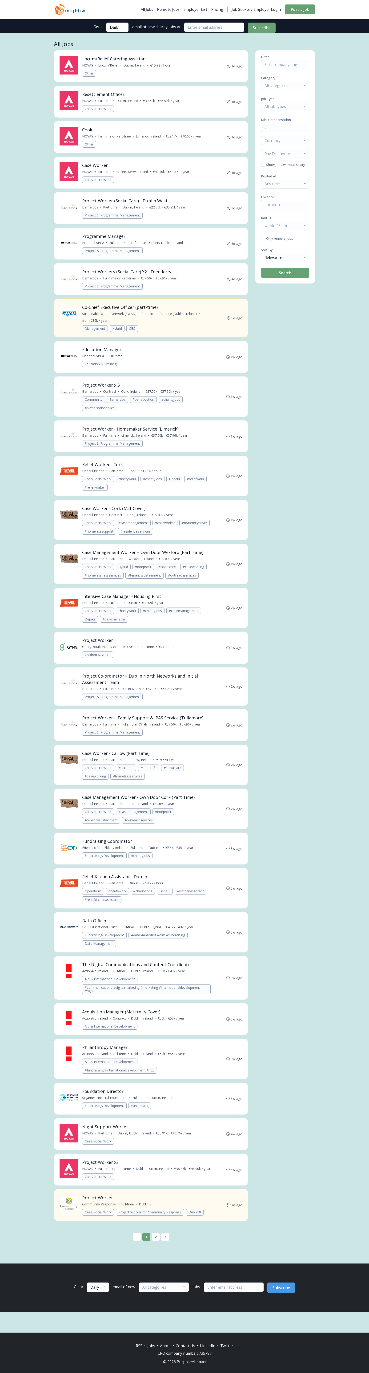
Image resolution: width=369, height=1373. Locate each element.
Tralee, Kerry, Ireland (132, 173)
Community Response (99, 1224)
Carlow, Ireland (140, 768)
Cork (132, 476)
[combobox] (117, 27)
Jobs (151, 1345)
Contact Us (185, 1345)
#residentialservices (136, 537)
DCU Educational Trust (99, 937)
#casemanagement (133, 528)
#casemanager (114, 626)
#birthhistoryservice (100, 412)
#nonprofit (143, 573)
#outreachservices (182, 581)
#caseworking (193, 573)
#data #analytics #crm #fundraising (158, 945)
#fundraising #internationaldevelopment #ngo (120, 1082)
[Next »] (165, 1258)
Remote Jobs (168, 9)
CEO (132, 332)
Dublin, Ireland (134, 65)
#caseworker (165, 528)
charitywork (127, 484)
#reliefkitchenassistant (102, 909)
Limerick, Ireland (148, 137)
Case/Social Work (98, 109)
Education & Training (101, 368)
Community (94, 404)
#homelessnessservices (103, 581)
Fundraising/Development (104, 865)
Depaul (174, 484)
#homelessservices (127, 784)
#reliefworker (95, 492)
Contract (148, 317)
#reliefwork (195, 484)
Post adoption (143, 404)
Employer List (195, 9)
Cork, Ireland (131, 396)
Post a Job (300, 9)
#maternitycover (194, 528)
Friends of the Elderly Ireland (104, 857)
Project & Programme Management (112, 217)
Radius (266, 218)
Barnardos (90, 209)
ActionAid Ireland (95, 982)
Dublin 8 (195, 1232)
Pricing (217, 9)
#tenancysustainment (144, 581)
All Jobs (147, 9)
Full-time (105, 101)
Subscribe (262, 27)
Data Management (99, 954)
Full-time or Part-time (114, 137)
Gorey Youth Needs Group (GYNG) (108, 654)
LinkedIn (207, 1345)
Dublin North (131, 696)
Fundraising (140, 1118)
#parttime (126, 776)
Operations (93, 901)
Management (95, 332)
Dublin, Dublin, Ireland (134, 1146)
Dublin (132, 609)
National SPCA (93, 245)
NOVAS (87, 65)
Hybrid (117, 332)
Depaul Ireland (93, 476)
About (165, 1345)
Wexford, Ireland (141, 565)
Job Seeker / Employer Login (256, 9)
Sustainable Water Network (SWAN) (109, 317)
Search (285, 272)
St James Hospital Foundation (105, 1110)
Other (89, 73)
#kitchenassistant (190, 901)
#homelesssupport (99, 537)
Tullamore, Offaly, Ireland (140, 732)
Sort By (267, 250)
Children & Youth (98, 662)
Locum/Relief (108, 65)
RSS (139, 1345)
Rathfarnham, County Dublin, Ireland (155, 245)
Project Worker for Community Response (150, 1232)
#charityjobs (170, 404)
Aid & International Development (110, 990)
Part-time (110, 209)
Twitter (226, 1345)
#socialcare (167, 573)
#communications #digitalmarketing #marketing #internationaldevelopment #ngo (142, 1000)
